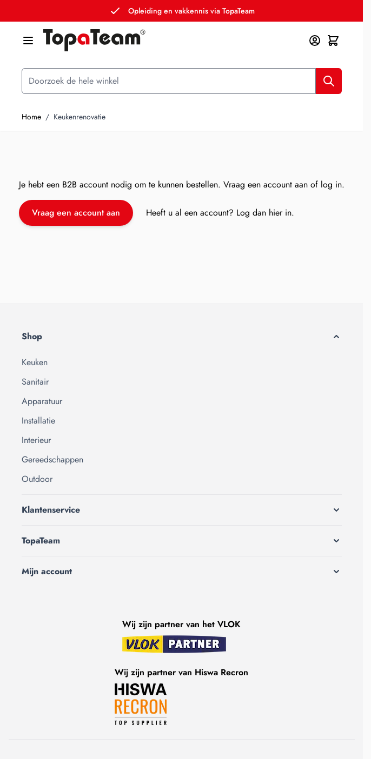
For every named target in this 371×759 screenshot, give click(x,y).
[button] (182, 336)
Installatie (38, 420)
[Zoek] (329, 81)
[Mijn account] (314, 40)
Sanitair (35, 381)
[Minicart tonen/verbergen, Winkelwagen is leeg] (333, 40)
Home (31, 116)
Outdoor (37, 479)
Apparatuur (42, 401)
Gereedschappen (52, 459)
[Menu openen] (28, 40)
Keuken (35, 362)
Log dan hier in (264, 212)
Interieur (36, 440)
